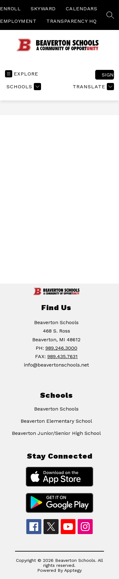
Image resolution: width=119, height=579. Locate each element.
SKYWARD (43, 9)
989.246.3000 (61, 348)
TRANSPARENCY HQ (71, 21)
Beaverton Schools (56, 409)
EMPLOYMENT (18, 21)
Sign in (108, 75)
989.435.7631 (62, 356)
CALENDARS (81, 9)
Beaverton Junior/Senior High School (56, 433)
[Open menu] (21, 74)
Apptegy (73, 570)
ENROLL (10, 9)
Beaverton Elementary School (56, 421)
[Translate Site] (92, 86)
